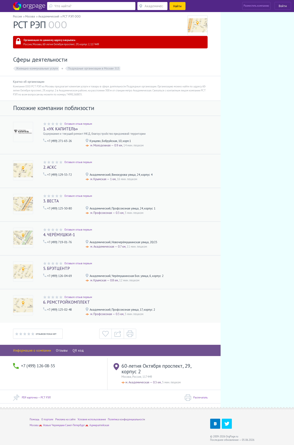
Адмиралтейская (99, 425)
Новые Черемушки (54, 425)
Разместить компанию (256, 5)
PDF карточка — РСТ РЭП (32, 397)
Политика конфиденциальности (126, 419)
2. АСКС (50, 167)
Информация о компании (32, 350)
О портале (47, 419)
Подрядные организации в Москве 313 (93, 68)
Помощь (34, 419)
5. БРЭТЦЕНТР (56, 268)
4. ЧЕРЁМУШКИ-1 (59, 234)
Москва (34, 425)
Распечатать (196, 397)
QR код (78, 350)
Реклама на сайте (65, 419)
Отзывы (62, 350)
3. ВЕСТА (51, 201)
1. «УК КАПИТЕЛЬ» (60, 129)
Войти (283, 6)
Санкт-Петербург (75, 425)
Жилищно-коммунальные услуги (37, 68)
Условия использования (92, 419)
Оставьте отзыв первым (78, 124)
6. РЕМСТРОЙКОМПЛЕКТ (66, 302)
